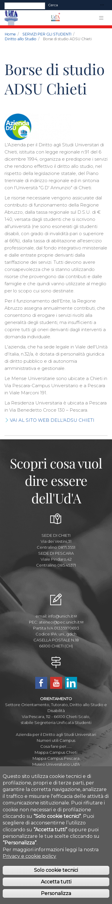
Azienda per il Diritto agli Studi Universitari (56, 734)
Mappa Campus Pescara (56, 758)
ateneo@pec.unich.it (61, 622)
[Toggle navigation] (102, 5)
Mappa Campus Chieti (56, 752)
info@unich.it (62, 616)
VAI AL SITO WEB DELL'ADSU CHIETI (52, 420)
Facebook (41, 683)
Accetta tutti (56, 892)
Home (10, 34)
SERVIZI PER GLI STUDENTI (46, 34)
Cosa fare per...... (56, 746)
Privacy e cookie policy (29, 867)
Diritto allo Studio (20, 39)
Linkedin (71, 683)
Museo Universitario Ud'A (56, 764)
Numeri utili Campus (56, 740)
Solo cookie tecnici (56, 881)
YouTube (56, 683)
